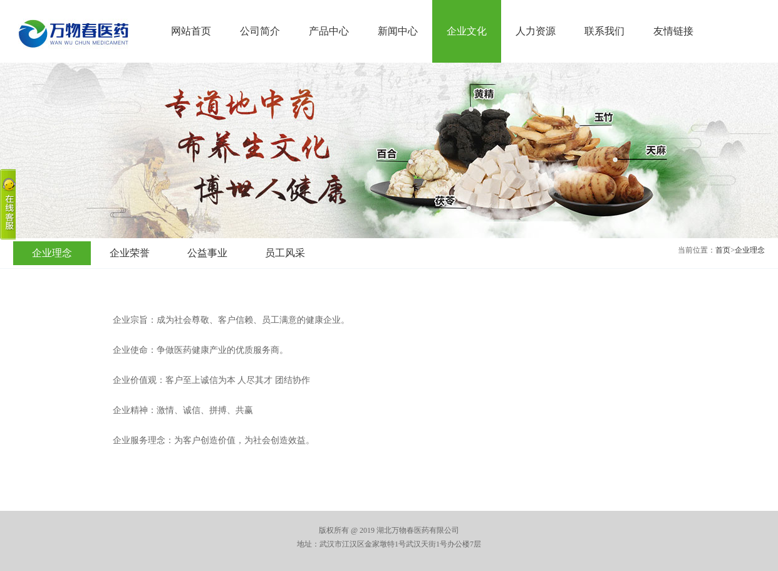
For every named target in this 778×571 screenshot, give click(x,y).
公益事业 (207, 253)
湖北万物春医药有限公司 (72, 34)
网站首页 (191, 31)
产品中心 (329, 31)
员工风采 (285, 253)
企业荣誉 (130, 253)
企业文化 (467, 31)
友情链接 (673, 31)
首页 (722, 250)
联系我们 (604, 31)
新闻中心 (398, 31)
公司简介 (260, 31)
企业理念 (750, 250)
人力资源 (536, 31)
